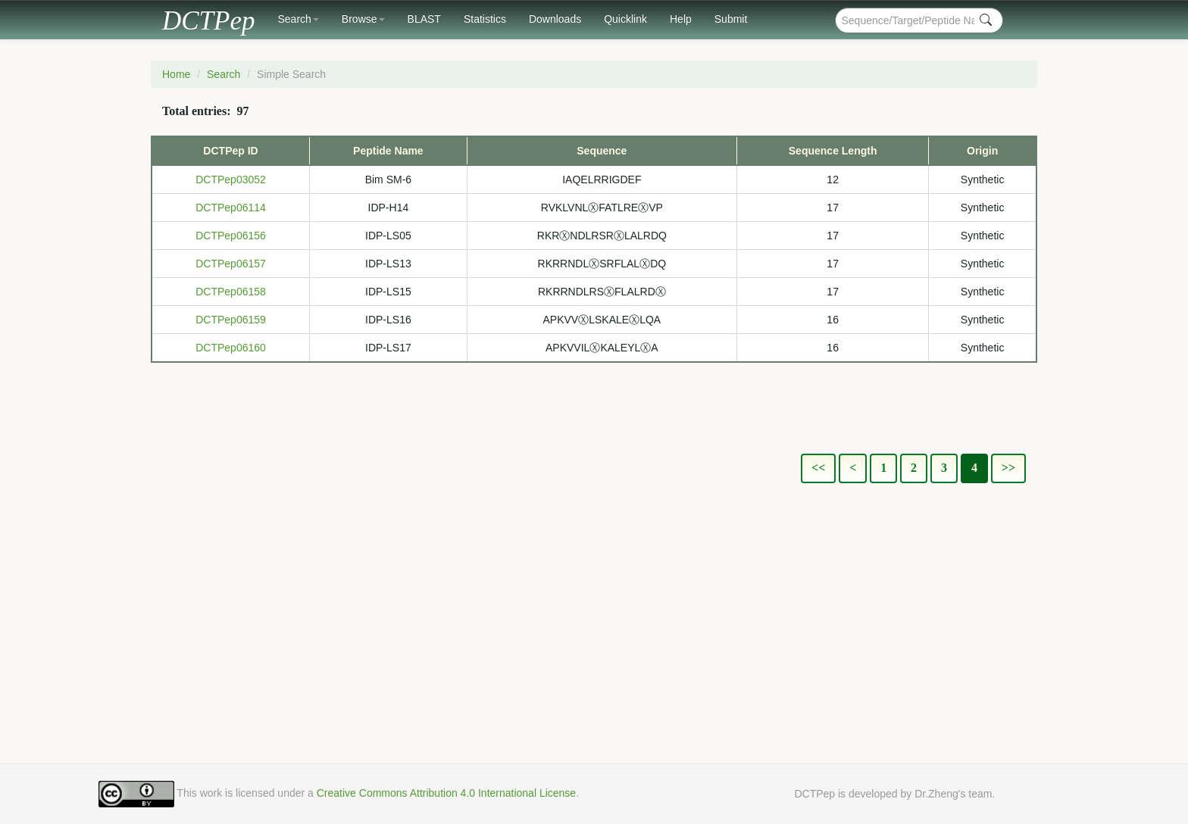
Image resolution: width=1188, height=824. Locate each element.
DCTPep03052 (230, 179)
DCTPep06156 (230, 235)
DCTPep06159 (230, 320)
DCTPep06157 (230, 264)
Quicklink (625, 19)
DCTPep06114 (230, 207)
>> (1008, 467)
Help (681, 19)
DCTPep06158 (230, 292)
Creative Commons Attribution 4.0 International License (446, 793)
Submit (731, 19)
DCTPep (208, 17)
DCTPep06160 (230, 348)
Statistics (485, 19)
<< (818, 467)
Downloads (555, 19)
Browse (363, 19)
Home (176, 74)
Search (298, 19)
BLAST (424, 19)
